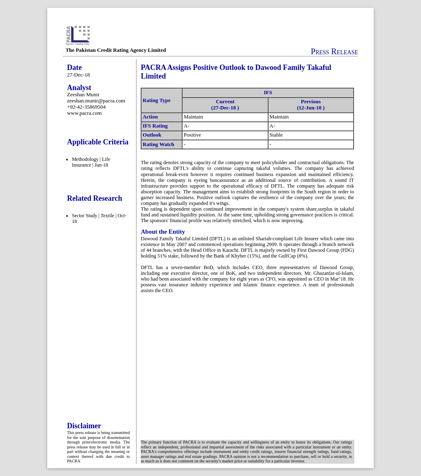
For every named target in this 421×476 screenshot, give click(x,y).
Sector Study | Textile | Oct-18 (99, 218)
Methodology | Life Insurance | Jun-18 (91, 162)
